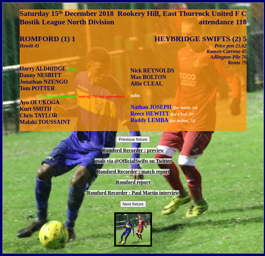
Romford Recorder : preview (133, 150)
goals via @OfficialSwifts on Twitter (133, 161)
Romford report (133, 182)
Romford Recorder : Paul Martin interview (133, 192)
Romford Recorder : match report (133, 171)
